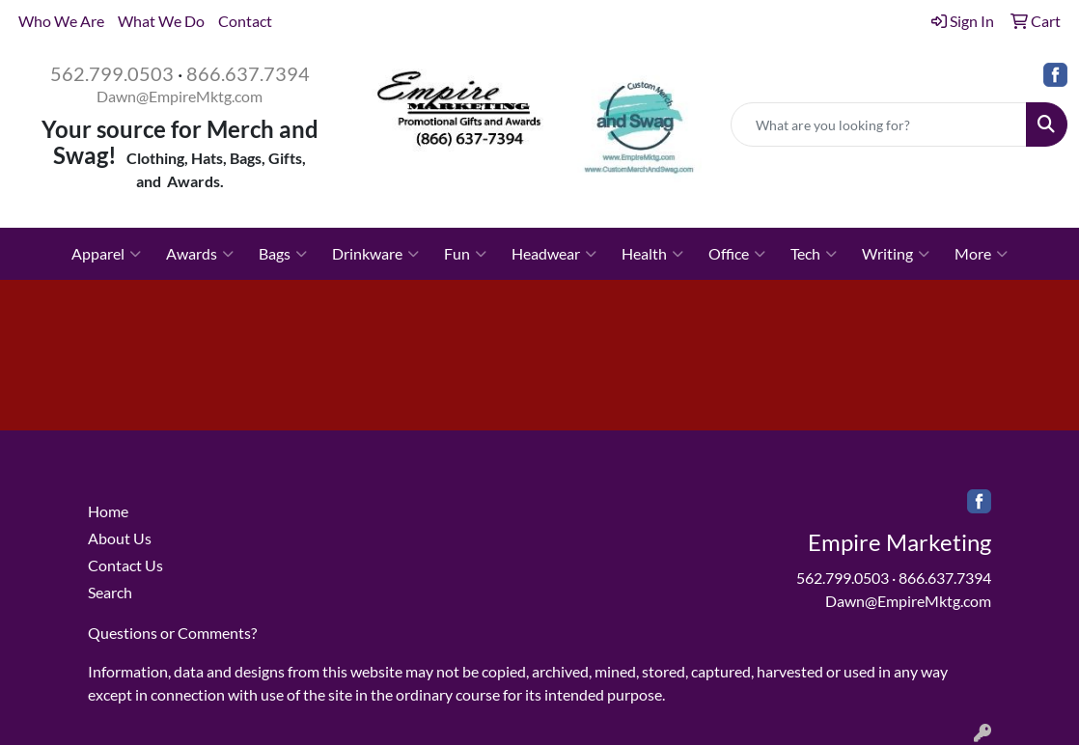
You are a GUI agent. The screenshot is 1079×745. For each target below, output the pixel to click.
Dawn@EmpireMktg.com (180, 96)
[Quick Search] (879, 124)
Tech (813, 253)
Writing (895, 253)
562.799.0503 (112, 73)
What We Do (161, 21)
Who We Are (61, 21)
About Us (120, 538)
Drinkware (375, 253)
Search (110, 592)
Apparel (106, 253)
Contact (245, 21)
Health (652, 253)
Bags (283, 253)
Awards (200, 253)
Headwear (554, 253)
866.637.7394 (248, 73)
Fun (465, 253)
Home (108, 511)
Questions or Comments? (172, 632)
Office (736, 253)
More (981, 253)
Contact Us (125, 565)
